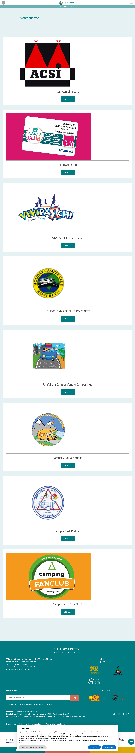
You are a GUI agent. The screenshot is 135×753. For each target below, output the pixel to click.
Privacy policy (11, 724)
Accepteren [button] (109, 747)
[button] (115, 728)
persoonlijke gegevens (44, 704)
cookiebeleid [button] (84, 734)
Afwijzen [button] (94, 747)
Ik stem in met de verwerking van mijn (30, 704)
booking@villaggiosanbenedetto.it (18, 669)
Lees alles (67, 99)
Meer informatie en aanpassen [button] (32, 747)
